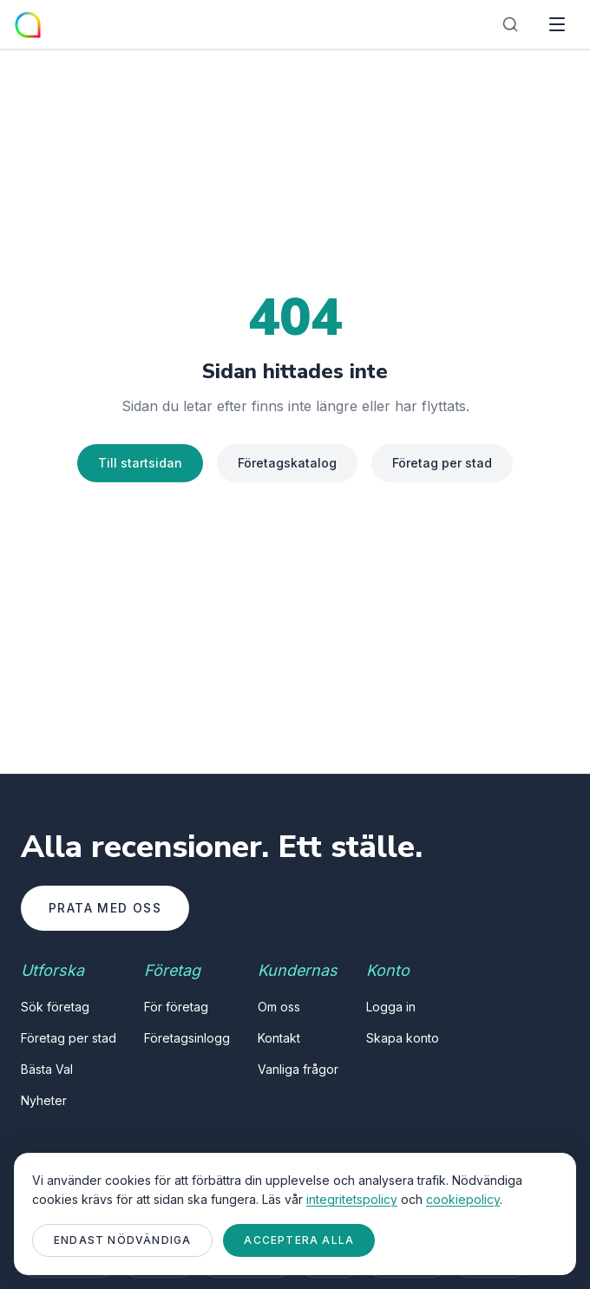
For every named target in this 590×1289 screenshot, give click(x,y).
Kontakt (279, 1038)
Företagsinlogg (187, 1038)
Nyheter (44, 1100)
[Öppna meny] (557, 24)
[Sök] (510, 24)
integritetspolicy (351, 1199)
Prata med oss (105, 907)
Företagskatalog (287, 462)
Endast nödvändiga (122, 1239)
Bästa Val (47, 1069)
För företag (176, 1006)
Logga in (391, 1006)
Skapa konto (402, 1038)
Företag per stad (442, 462)
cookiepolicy (463, 1199)
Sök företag (55, 1006)
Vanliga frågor (298, 1069)
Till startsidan (140, 462)
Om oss (279, 1006)
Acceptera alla (299, 1239)
